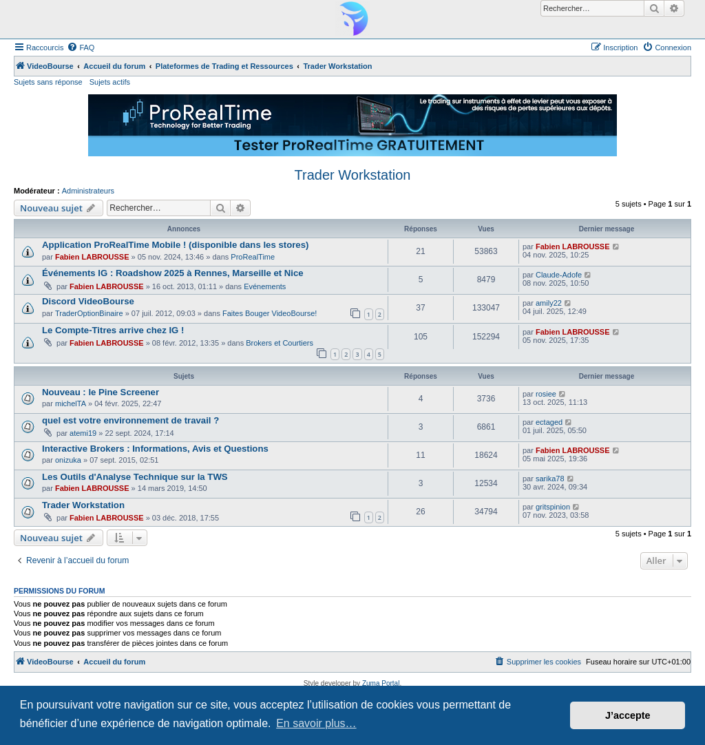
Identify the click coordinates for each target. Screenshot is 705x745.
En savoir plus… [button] (316, 723)
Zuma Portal (380, 683)
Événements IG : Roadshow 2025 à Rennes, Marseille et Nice (173, 273)
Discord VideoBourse (88, 301)
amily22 (549, 303)
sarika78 (550, 478)
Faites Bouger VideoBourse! (269, 313)
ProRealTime (253, 257)
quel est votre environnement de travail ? (130, 420)
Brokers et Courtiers (279, 343)
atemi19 (83, 433)
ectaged (549, 422)
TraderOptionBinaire (89, 313)
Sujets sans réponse (48, 82)
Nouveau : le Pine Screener (100, 392)
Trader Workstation (353, 174)
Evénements (265, 286)
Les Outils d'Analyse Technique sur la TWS (135, 477)
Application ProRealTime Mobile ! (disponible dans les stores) (175, 245)
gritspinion (553, 507)
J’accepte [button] (628, 715)
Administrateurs (88, 191)
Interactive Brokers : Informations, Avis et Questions (155, 448)
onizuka (68, 460)
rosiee (546, 394)
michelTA (70, 403)
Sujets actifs (110, 82)
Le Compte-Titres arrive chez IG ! (113, 330)
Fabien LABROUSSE (92, 257)
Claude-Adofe (559, 275)
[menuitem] (80, 47)
